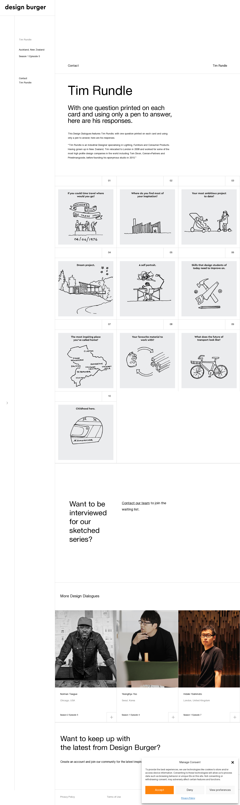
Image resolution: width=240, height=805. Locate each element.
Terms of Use (114, 797)
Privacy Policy (188, 798)
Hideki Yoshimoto (192, 694)
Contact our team (136, 503)
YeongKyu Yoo (129, 694)
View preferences (220, 790)
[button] (232, 762)
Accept (159, 790)
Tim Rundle (25, 83)
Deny (190, 790)
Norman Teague (68, 694)
